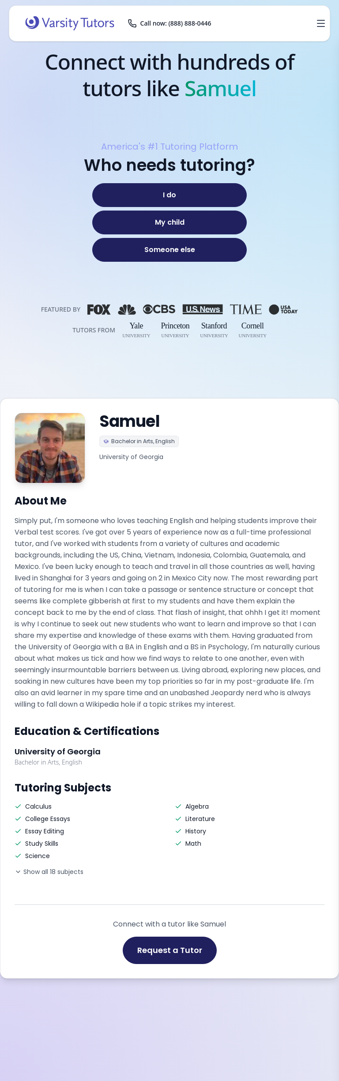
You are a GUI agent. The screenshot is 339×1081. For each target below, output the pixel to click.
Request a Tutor (169, 950)
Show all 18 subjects (49, 871)
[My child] (169, 222)
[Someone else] (169, 250)
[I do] (169, 195)
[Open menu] (321, 23)
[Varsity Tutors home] (69, 23)
